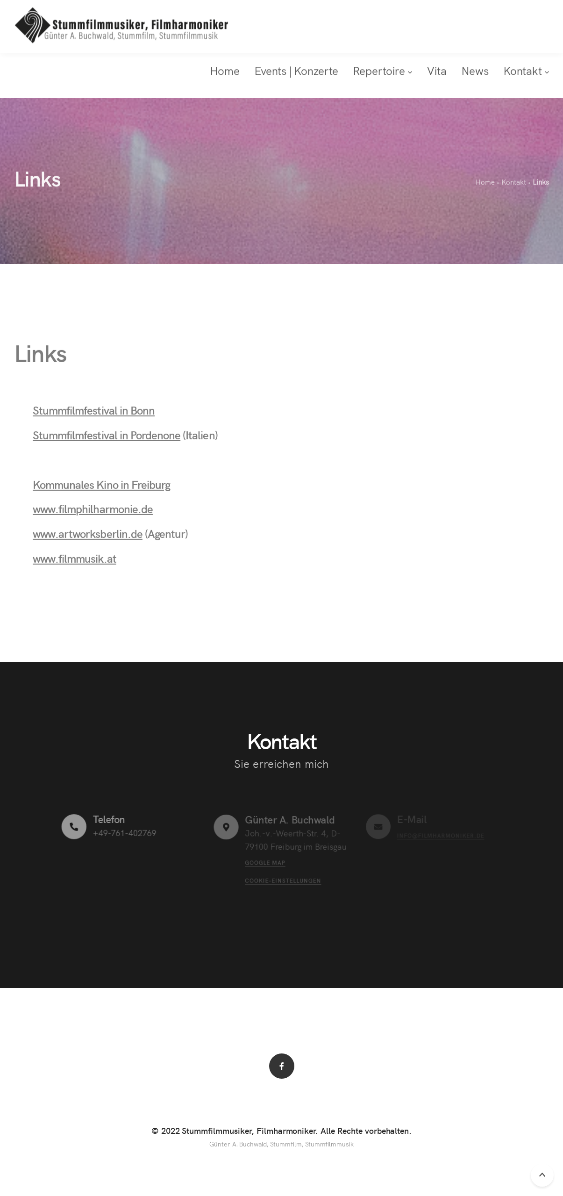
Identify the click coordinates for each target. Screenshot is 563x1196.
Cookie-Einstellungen (283, 880)
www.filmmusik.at (74, 562)
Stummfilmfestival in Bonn (94, 414)
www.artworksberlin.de (88, 537)
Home (225, 70)
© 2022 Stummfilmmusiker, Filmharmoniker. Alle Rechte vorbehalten (280, 1130)
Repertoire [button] (382, 70)
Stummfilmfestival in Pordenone (106, 439)
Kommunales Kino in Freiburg (101, 488)
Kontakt (514, 182)
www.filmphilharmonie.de (93, 513)
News (475, 70)
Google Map (265, 863)
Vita (437, 70)
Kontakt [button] (526, 70)
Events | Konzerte (296, 70)
